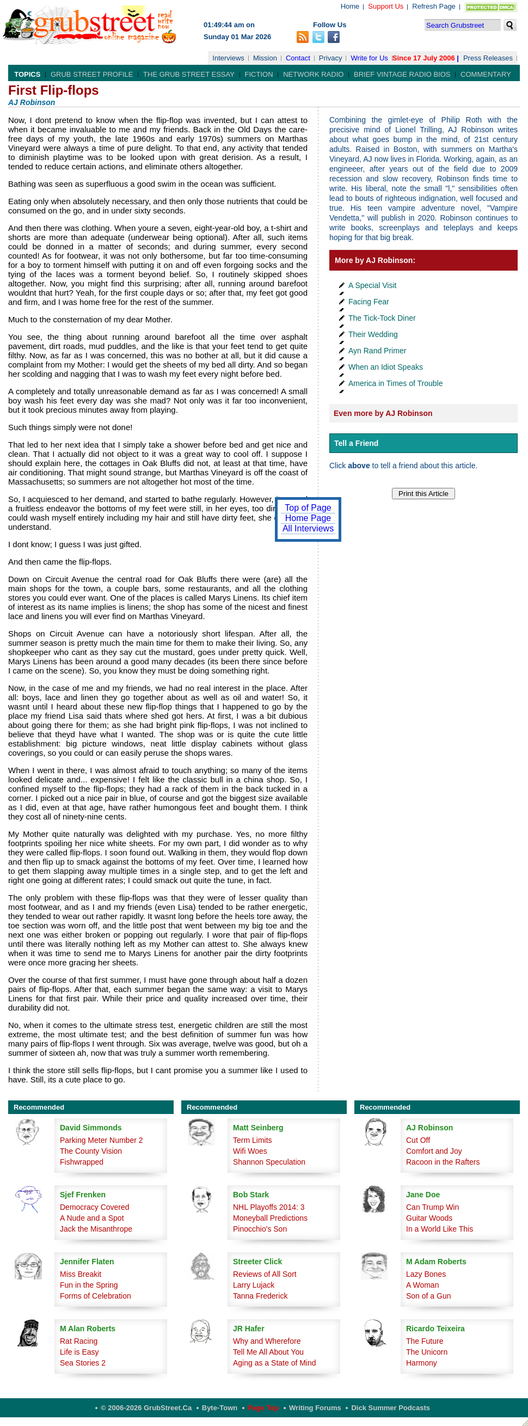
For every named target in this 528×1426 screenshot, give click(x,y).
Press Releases (488, 58)
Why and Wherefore (267, 1341)
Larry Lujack (253, 1285)
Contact (298, 58)
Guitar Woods (429, 1218)
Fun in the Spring (89, 1285)
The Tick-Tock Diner (382, 318)
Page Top (263, 1408)
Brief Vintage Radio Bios (402, 74)
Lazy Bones (426, 1274)
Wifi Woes (250, 1151)
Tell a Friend (356, 443)
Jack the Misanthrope (96, 1229)
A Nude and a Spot (92, 1218)
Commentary (486, 74)
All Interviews (308, 528)
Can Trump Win (432, 1207)
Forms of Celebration (95, 1296)
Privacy (330, 58)
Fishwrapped (81, 1162)
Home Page (308, 518)
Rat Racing (78, 1341)
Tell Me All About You (268, 1352)
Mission (265, 58)
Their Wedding (373, 334)
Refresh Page (434, 6)
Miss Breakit (80, 1274)
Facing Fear (368, 301)
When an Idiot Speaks (385, 367)
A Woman (422, 1285)
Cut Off (418, 1140)
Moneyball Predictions (270, 1218)
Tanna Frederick (260, 1296)
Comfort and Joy (434, 1151)
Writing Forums (315, 1408)
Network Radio (313, 74)
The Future (424, 1341)
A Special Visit (372, 285)
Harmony (421, 1362)
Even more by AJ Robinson (383, 413)
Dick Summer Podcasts (390, 1408)
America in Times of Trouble (395, 383)
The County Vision (91, 1151)
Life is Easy (79, 1352)
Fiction (259, 74)
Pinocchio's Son (260, 1229)
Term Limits (252, 1140)
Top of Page (308, 507)
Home (350, 6)
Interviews (228, 58)
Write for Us (369, 58)
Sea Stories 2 (83, 1362)
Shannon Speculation (269, 1162)
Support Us (385, 6)
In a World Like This (439, 1229)
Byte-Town (219, 1408)
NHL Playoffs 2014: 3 (269, 1207)
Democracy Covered (95, 1207)
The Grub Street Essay (189, 74)
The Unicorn (426, 1352)
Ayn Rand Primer (377, 350)
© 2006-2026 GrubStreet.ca (146, 1408)
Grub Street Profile (92, 74)
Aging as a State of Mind (274, 1362)
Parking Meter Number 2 (101, 1140)
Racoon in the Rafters (443, 1162)
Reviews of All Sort (265, 1274)
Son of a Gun (428, 1296)
